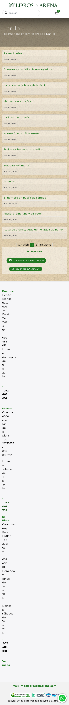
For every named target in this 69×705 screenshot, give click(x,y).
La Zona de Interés (16, 117)
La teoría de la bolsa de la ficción (26, 85)
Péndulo (9, 181)
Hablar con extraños (17, 101)
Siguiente (45, 245)
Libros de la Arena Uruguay (26, 260)
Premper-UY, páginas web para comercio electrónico (34, 701)
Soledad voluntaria (16, 165)
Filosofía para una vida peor (22, 213)
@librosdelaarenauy (25, 269)
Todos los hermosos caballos (23, 149)
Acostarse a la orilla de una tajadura (28, 69)
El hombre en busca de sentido (25, 197)
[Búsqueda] (6, 13)
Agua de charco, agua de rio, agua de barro (33, 229)
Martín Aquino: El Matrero (21, 133)
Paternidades (13, 53)
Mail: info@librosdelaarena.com (34, 685)
